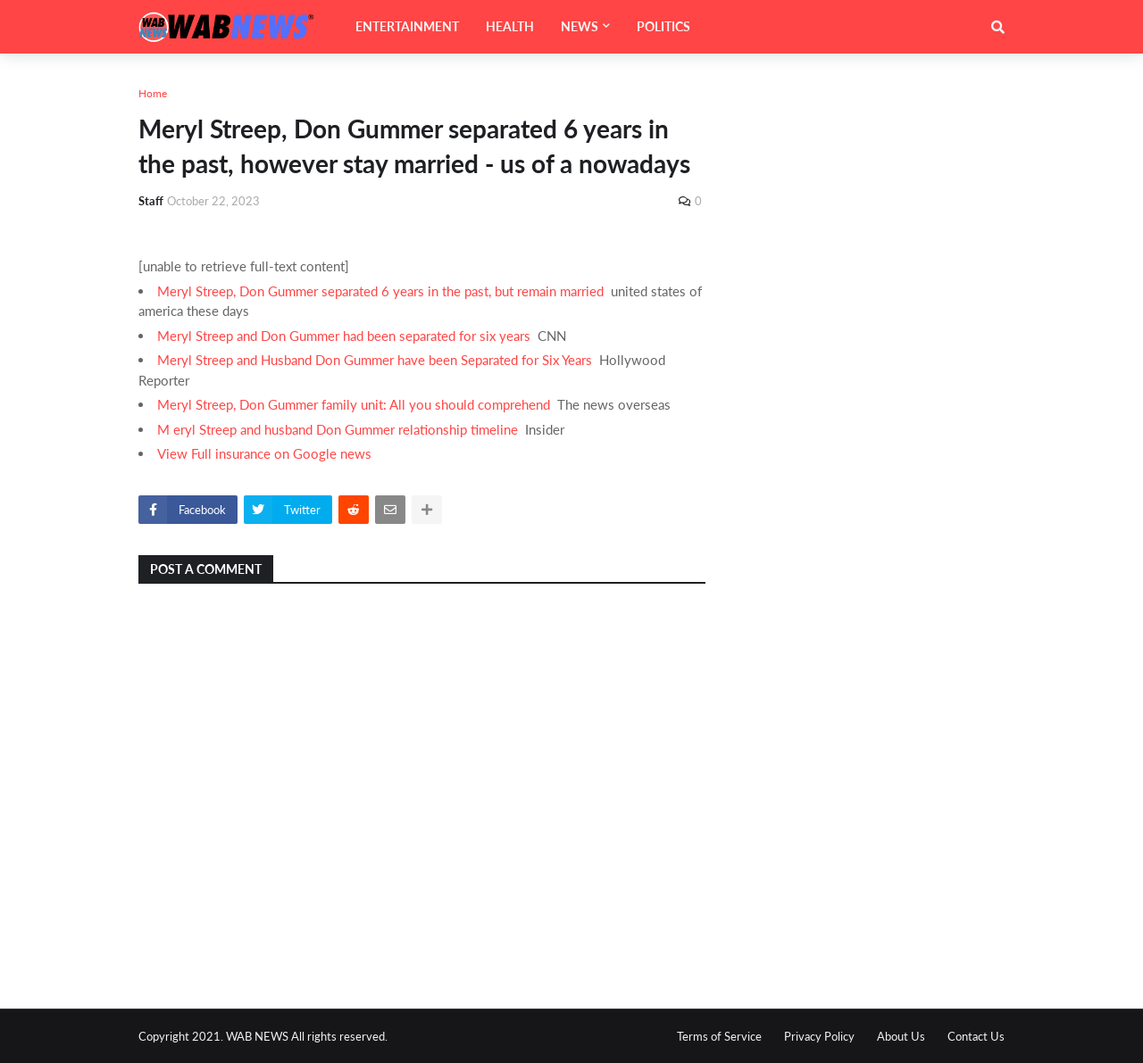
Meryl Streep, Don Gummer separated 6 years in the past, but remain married (380, 291)
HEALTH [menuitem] (510, 26)
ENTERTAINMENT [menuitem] (407, 26)
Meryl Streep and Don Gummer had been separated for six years (343, 336)
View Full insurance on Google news (264, 453)
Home (152, 93)
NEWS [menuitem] (579, 26)
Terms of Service (719, 1036)
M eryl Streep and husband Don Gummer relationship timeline (337, 429)
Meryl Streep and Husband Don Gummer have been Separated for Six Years (374, 360)
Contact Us (976, 1036)
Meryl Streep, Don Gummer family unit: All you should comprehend (353, 404)
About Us (901, 1036)
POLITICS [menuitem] (663, 26)
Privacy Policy (819, 1036)
